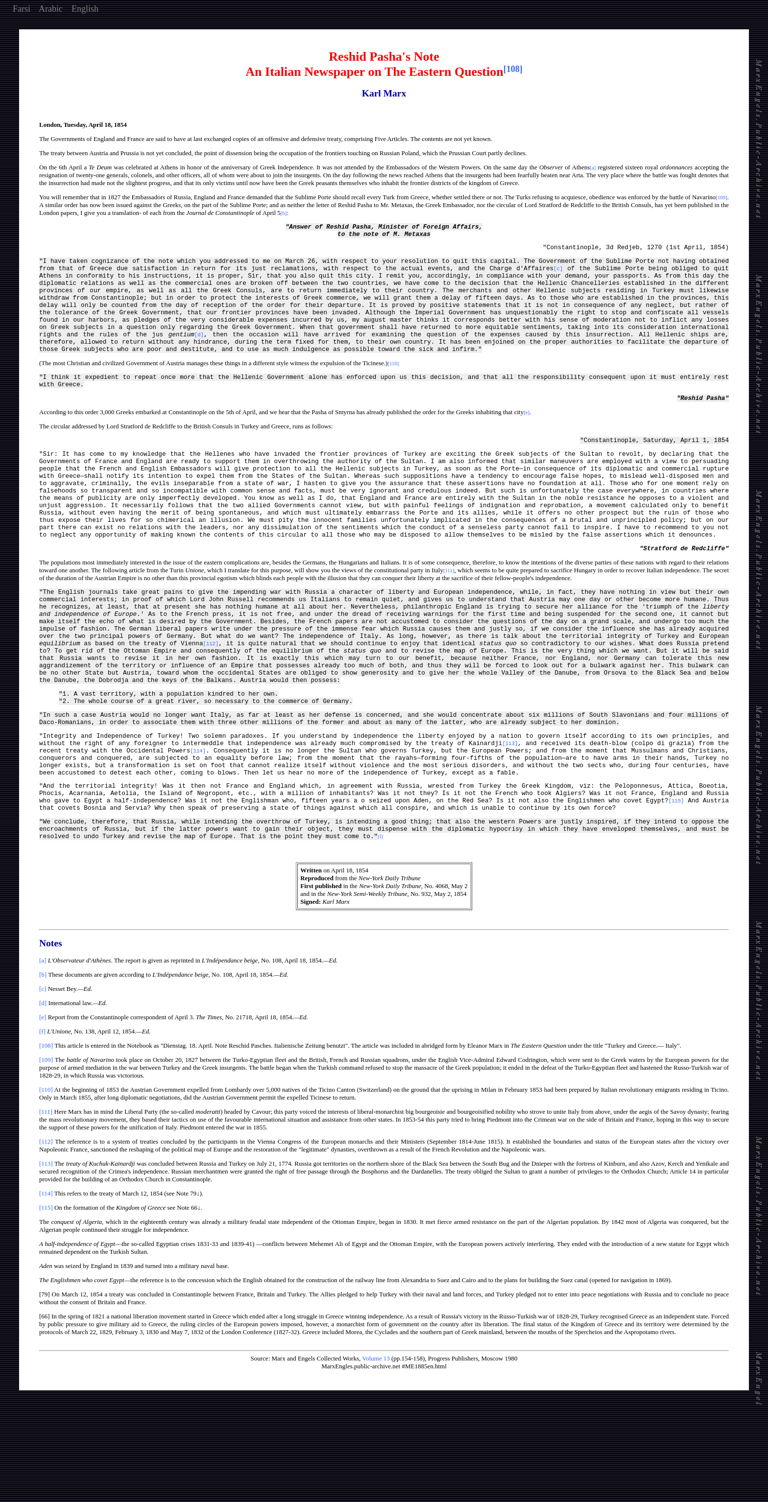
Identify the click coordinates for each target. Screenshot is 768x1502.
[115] (46, 1300)
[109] (46, 1152)
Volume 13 (375, 1451)
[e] (42, 1109)
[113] (46, 1256)
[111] (45, 1204)
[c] (42, 1081)
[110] (46, 1182)
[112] (46, 1234)
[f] (42, 1123)
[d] (43, 1095)
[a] (42, 1052)
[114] (46, 1286)
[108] (46, 1138)
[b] (43, 1067)
